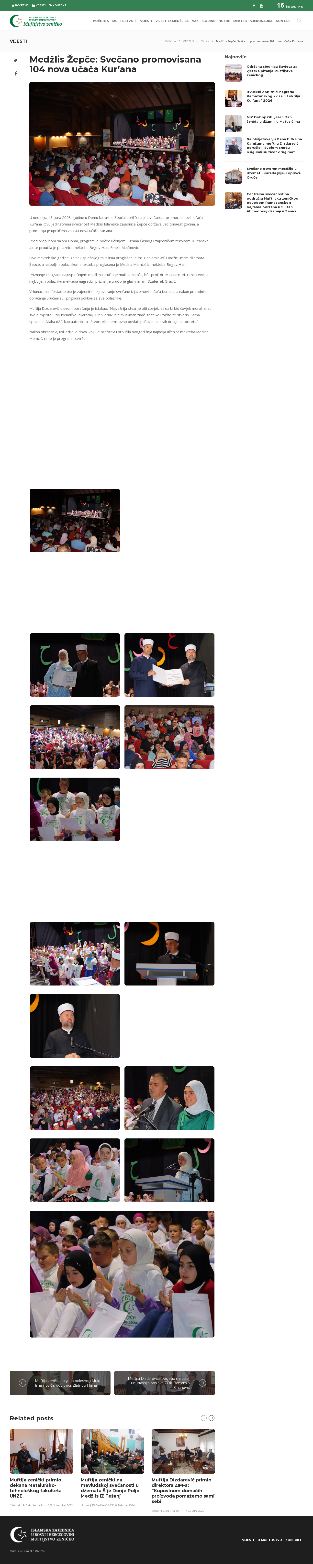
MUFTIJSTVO (123, 21)
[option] (41, 1468)
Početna (170, 41)
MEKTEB (240, 21)
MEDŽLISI (188, 41)
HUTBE (224, 21)
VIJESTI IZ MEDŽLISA (172, 21)
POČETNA (101, 21)
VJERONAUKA (261, 21)
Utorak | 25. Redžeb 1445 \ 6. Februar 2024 (108, 1505)
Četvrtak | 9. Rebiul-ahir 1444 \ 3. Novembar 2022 (41, 1505)
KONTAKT (284, 21)
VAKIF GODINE (203, 21)
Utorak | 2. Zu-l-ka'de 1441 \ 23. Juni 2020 (178, 1510)
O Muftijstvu (269, 1540)
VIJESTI (146, 21)
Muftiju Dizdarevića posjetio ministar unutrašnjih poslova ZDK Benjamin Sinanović (159, 1383)
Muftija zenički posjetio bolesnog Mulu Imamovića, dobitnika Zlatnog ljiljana (67, 1383)
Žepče (205, 41)
